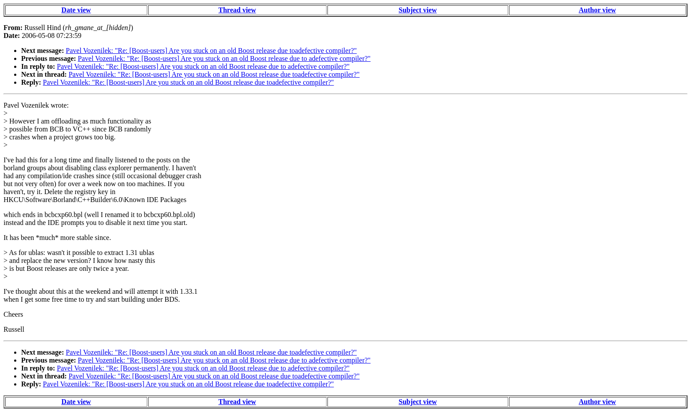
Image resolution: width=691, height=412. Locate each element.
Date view (76, 10)
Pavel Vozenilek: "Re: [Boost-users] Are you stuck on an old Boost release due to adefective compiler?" (224, 58)
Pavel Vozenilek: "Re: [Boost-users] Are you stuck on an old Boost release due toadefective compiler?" (211, 50)
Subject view (418, 10)
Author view (597, 10)
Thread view (237, 10)
